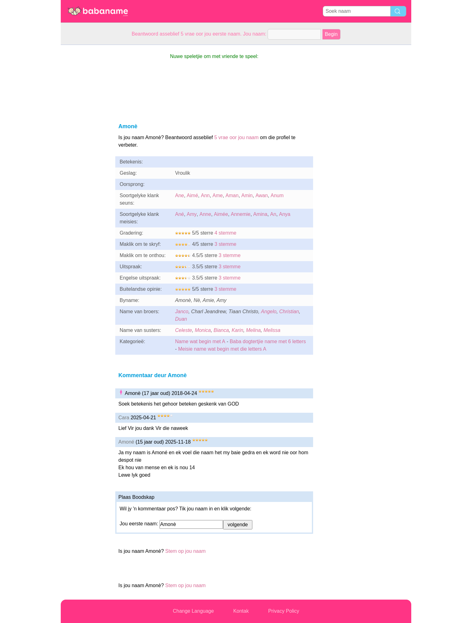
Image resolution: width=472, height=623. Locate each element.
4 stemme (225, 233)
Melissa (272, 330)
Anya (284, 214)
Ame (217, 195)
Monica (203, 330)
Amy (192, 214)
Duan (181, 319)
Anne (205, 214)
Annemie (240, 214)
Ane (179, 195)
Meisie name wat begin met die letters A (222, 349)
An (273, 214)
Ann (205, 195)
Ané (179, 214)
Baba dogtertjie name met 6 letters (268, 341)
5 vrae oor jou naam (236, 137)
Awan (261, 195)
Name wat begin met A (200, 341)
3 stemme (225, 244)
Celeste (183, 330)
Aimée (221, 214)
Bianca (221, 330)
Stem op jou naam (185, 551)
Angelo (269, 311)
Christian (289, 311)
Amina (260, 214)
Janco (181, 311)
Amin (247, 195)
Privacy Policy (283, 611)
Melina (253, 330)
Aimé (192, 195)
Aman (232, 195)
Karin (237, 330)
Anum (277, 195)
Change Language (193, 611)
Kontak (241, 611)
